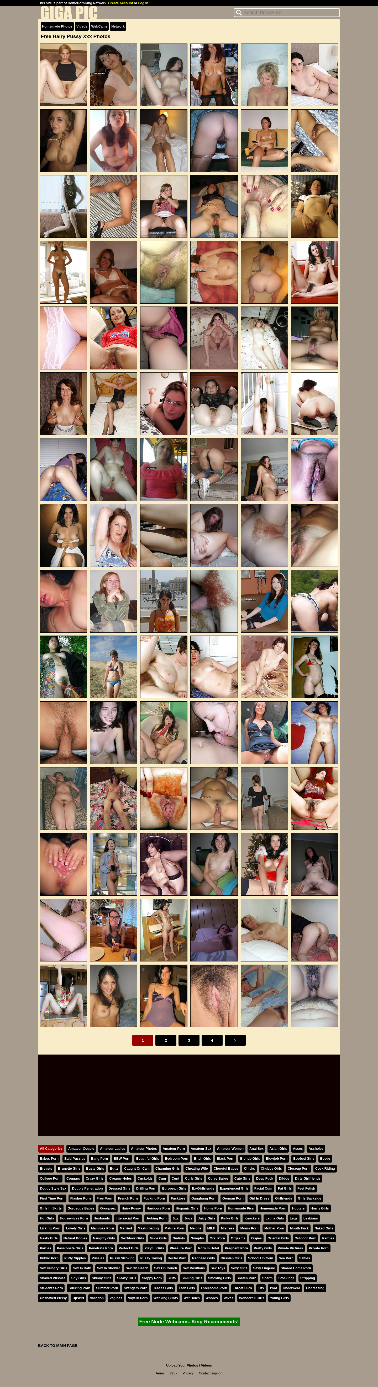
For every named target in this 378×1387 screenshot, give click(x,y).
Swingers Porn (136, 1288)
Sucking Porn (79, 1288)
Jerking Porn (156, 1218)
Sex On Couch (165, 1268)
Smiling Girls (192, 1278)
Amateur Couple (81, 1149)
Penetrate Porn (101, 1248)
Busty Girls (95, 1168)
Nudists (178, 1238)
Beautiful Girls (147, 1158)
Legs (294, 1218)
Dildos (284, 1178)
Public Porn (49, 1258)
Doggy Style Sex (53, 1188)
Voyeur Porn (138, 1298)
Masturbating (148, 1228)
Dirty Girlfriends (308, 1178)
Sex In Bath (82, 1268)
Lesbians (310, 1218)
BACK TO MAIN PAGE (57, 1345)
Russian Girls (232, 1258)
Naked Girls (323, 1228)
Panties (328, 1238)
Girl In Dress (259, 1198)
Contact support (210, 1373)
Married (126, 1228)
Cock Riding (325, 1168)
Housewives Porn (74, 1218)
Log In (143, 3)
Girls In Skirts (51, 1208)
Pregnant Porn (236, 1248)
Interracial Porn (128, 1218)
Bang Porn (99, 1158)
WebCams (99, 26)
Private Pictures (290, 1248)
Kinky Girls (230, 1218)
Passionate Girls (70, 1248)
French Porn (128, 1198)
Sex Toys (218, 1268)
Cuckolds (145, 1178)
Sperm (267, 1278)
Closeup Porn (298, 1168)
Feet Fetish (306, 1188)
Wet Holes (191, 1298)
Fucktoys (178, 1198)
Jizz (175, 1218)
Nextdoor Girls (132, 1238)
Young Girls (279, 1298)
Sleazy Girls (126, 1278)
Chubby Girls (271, 1168)
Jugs (188, 1218)
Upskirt (78, 1298)
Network (118, 26)
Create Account (120, 3)
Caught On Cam (137, 1168)
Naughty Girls (104, 1238)
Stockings (286, 1278)
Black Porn (225, 1158)
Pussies (98, 1258)
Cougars (73, 1178)
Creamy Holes (120, 1178)
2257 (173, 1373)
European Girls (174, 1188)
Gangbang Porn (204, 1198)
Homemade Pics (241, 1208)
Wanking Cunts (166, 1298)
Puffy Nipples (75, 1258)
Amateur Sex (201, 1149)
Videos (81, 26)
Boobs (325, 1158)
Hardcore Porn (158, 1208)
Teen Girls (187, 1288)
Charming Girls (167, 1168)
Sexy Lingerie (264, 1268)
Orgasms (238, 1238)
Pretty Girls (263, 1248)
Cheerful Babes (226, 1168)
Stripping (307, 1278)
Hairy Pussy (131, 1208)
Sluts (171, 1278)
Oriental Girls (278, 1238)
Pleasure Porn (181, 1248)
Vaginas (115, 1298)
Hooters (298, 1208)
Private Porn (318, 1248)
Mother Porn (274, 1228)
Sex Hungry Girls (53, 1268)
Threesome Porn (214, 1288)
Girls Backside (309, 1198)
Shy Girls (78, 1278)
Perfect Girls (129, 1248)
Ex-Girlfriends (203, 1188)
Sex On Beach (137, 1268)
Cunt (175, 1178)
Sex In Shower (108, 1268)
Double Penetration (87, 1188)
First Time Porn (52, 1198)
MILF (211, 1228)
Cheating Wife (196, 1168)
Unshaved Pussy (53, 1298)
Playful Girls (154, 1248)
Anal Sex (256, 1149)
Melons (196, 1228)
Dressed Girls (119, 1188)
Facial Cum (263, 1188)
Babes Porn (49, 1158)
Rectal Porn (177, 1258)
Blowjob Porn (276, 1158)
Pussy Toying (151, 1258)
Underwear (291, 1288)
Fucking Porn (154, 1198)
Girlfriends (283, 1198)
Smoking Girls (219, 1278)
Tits (261, 1288)
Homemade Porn (273, 1208)
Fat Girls (285, 1188)
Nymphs (197, 1238)
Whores (212, 1298)
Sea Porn (286, 1258)
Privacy (188, 1373)
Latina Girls (274, 1218)
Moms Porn (249, 1228)
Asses (298, 1149)
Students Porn (51, 1288)
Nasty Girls (49, 1238)
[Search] (286, 13)
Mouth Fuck (299, 1228)
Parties (45, 1248)
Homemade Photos (57, 26)
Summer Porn (107, 1288)
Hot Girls (47, 1218)
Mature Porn (174, 1228)
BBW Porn (122, 1158)
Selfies (304, 1258)
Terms (160, 1373)
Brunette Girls (69, 1168)
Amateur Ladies (112, 1149)
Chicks (249, 1168)
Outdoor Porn (305, 1238)
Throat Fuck (242, 1288)
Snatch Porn (246, 1278)
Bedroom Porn (176, 1158)
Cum (162, 1178)
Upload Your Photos (182, 1365)
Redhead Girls (203, 1258)
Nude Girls (158, 1238)
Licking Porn (50, 1228)
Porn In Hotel (208, 1248)
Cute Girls (242, 1178)
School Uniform (260, 1258)
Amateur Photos (144, 1149)
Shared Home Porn (296, 1268)
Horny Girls (320, 1208)
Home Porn (213, 1208)
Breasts (46, 1168)
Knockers (252, 1218)
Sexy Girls (239, 1268)
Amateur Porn (174, 1149)
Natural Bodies (75, 1238)
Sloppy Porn (152, 1278)
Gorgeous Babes (80, 1208)
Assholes (315, 1149)
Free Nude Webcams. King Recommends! (189, 1321)
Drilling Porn (146, 1188)
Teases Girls (163, 1288)
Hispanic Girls (187, 1208)
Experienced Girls (234, 1188)
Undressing (315, 1288)
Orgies (256, 1238)
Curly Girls (193, 1178)
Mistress (227, 1228)
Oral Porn (217, 1238)
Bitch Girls (202, 1158)
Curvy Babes (218, 1178)
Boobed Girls (303, 1158)
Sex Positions (194, 1268)
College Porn (50, 1178)
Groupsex (108, 1208)
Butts (114, 1168)
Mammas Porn (102, 1228)
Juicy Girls (206, 1218)
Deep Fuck (264, 1178)
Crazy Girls (95, 1178)
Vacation (97, 1298)
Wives (228, 1298)
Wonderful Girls (251, 1298)
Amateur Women (230, 1149)
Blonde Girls (250, 1158)
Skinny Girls (102, 1278)
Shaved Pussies (52, 1278)
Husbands (102, 1218)
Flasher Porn (80, 1198)
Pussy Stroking (122, 1258)
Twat (273, 1288)
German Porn (233, 1198)
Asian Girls (278, 1149)
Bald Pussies (74, 1158)
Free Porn (104, 1198)
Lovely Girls (75, 1228)
